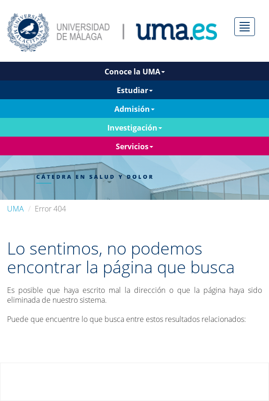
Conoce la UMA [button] (135, 71)
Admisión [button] (134, 109)
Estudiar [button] (135, 90)
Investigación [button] (134, 128)
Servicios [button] (134, 146)
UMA (15, 209)
